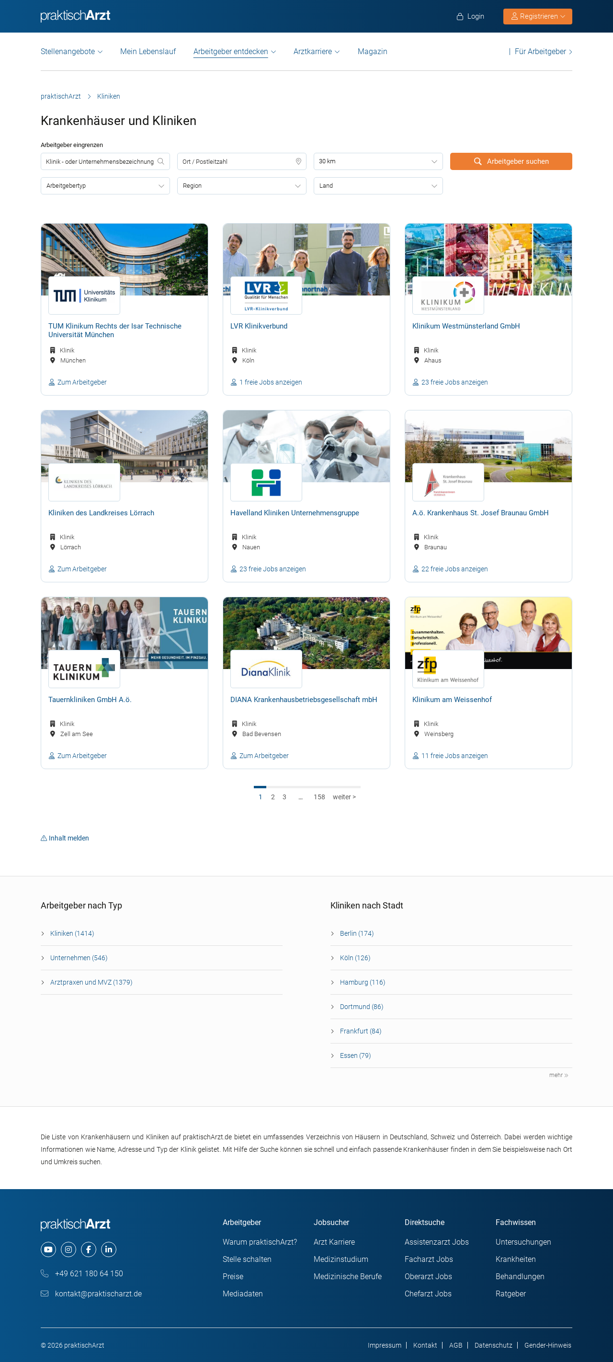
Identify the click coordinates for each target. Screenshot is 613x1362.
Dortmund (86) (362, 1006)
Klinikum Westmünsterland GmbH (466, 326)
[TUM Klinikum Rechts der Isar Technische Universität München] (124, 259)
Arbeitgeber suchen (511, 161)
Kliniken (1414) (72, 933)
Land (326, 185)
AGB (456, 1345)
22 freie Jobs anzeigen (454, 569)
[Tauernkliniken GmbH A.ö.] (124, 633)
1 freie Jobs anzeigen (270, 382)
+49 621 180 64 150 (82, 1273)
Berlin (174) (357, 933)
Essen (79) (355, 1055)
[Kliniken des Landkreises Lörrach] (124, 446)
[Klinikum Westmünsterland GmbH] (488, 259)
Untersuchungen (523, 1242)
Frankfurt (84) (361, 1031)
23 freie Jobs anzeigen (454, 382)
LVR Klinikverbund (258, 326)
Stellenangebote (68, 51)
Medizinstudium (341, 1259)
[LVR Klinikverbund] (306, 259)
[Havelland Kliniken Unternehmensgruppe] (306, 446)
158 (319, 797)
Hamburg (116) (363, 982)
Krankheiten (516, 1259)
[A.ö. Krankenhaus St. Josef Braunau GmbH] (488, 446)
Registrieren (538, 16)
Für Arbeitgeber (540, 51)
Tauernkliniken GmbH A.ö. (90, 699)
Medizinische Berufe (348, 1276)
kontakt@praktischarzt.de (91, 1293)
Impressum (384, 1345)
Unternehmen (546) (79, 958)
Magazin (372, 51)
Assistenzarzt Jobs (437, 1242)
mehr (558, 1075)
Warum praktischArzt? (260, 1242)
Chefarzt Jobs (428, 1293)
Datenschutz (493, 1345)
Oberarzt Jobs (428, 1276)
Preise (233, 1276)
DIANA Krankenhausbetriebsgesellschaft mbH (303, 699)
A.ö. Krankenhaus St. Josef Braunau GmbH (480, 513)
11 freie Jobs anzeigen (454, 756)
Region (192, 185)
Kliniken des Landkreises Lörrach (101, 513)
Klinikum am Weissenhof (452, 699)
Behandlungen (520, 1276)
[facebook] (88, 1249)
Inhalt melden (65, 838)
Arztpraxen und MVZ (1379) (91, 982)
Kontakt (425, 1345)
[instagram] (68, 1249)
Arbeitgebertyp (66, 185)
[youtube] (48, 1249)
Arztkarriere (313, 51)
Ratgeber (511, 1293)
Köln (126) (355, 958)
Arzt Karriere (334, 1242)
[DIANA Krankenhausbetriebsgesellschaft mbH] (306, 633)
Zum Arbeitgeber (82, 382)
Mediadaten (243, 1293)
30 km (327, 161)
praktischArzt (61, 96)
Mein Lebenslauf (148, 51)
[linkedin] (108, 1249)
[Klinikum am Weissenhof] (488, 633)
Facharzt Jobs (429, 1259)
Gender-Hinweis (547, 1345)
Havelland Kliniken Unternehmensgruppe (294, 513)
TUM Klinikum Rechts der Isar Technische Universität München (115, 330)
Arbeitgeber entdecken (230, 51)
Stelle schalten (247, 1259)
